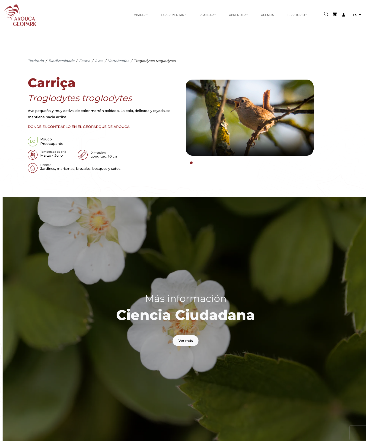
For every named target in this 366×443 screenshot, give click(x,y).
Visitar (140, 15)
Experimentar (172, 15)
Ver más (185, 340)
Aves (99, 61)
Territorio (296, 15)
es (355, 15)
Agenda (267, 15)
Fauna (84, 61)
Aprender (237, 15)
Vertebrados (118, 61)
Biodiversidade (61, 61)
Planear (207, 15)
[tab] (191, 162)
